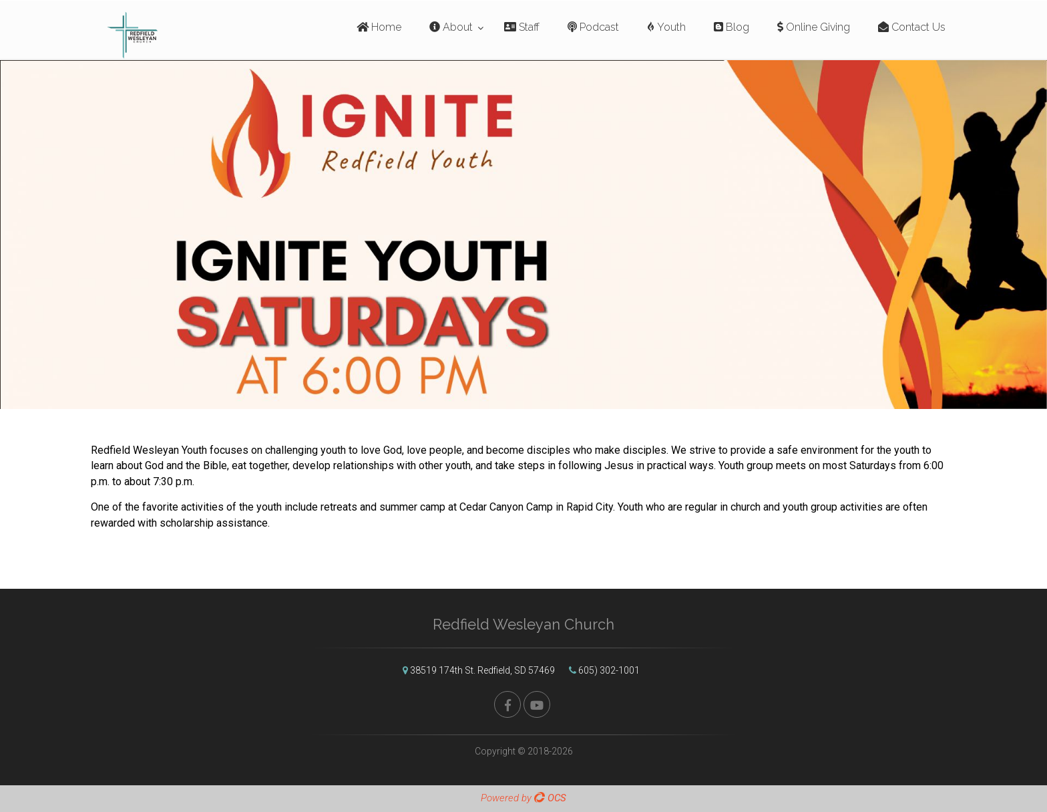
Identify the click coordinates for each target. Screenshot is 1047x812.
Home (379, 27)
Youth (666, 27)
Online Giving (813, 27)
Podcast (593, 27)
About (451, 27)
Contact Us (912, 27)
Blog (731, 27)
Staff (522, 27)
